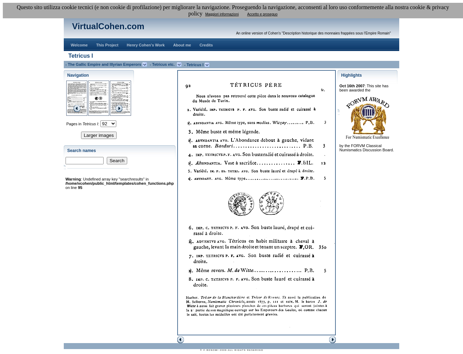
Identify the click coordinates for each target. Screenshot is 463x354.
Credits (206, 45)
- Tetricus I (194, 65)
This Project (107, 45)
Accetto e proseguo (262, 14)
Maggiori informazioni (222, 14)
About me (182, 45)
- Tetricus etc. (163, 64)
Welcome (79, 45)
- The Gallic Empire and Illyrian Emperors (104, 64)
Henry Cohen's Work (146, 45)
